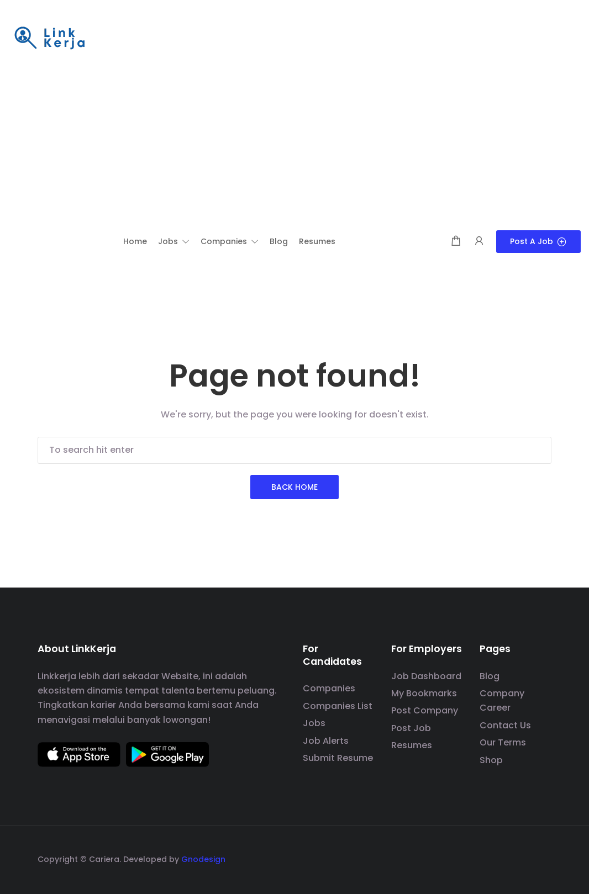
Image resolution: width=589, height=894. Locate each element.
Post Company (424, 710)
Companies (329, 688)
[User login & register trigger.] (479, 241)
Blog (489, 676)
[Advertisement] (294, 147)
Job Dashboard (426, 676)
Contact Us (505, 725)
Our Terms (503, 742)
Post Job (411, 728)
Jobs (314, 723)
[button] (174, 241)
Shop (491, 760)
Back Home (294, 487)
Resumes (411, 745)
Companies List (337, 706)
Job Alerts (326, 740)
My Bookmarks (424, 693)
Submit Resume (338, 758)
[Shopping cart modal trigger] (456, 241)
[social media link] (541, 857)
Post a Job (538, 241)
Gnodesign (203, 859)
